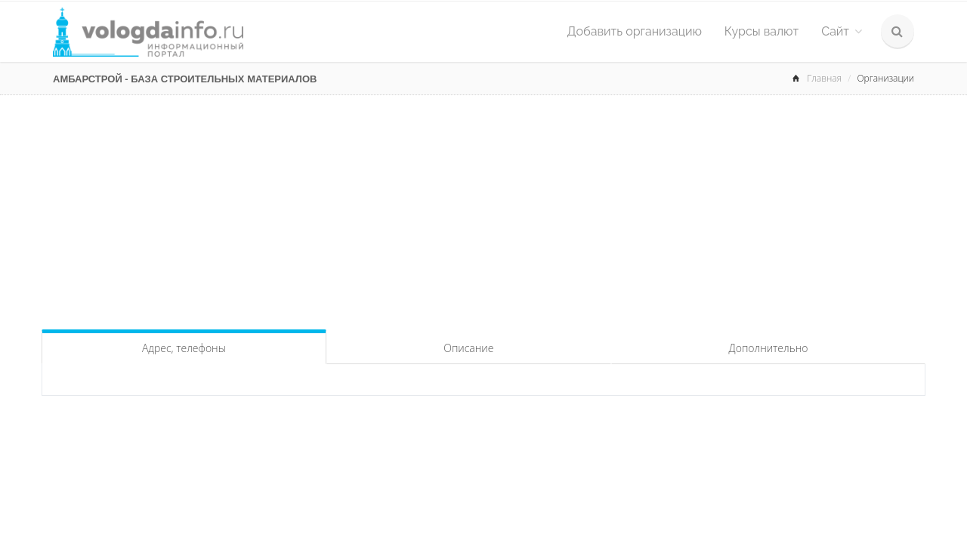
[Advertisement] (483, 208)
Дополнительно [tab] (768, 348)
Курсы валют (761, 31)
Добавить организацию (634, 31)
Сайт (841, 31)
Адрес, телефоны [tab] (184, 348)
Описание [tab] (468, 348)
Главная (824, 78)
